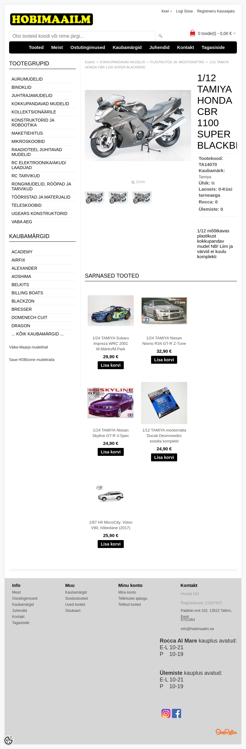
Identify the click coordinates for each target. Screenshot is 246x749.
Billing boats (27, 292)
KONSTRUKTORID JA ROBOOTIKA (33, 122)
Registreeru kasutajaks (216, 11)
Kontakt (185, 47)
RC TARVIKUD (26, 175)
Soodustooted (76, 598)
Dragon (21, 325)
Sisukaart (72, 611)
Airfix (18, 260)
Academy (22, 251)
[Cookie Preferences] (8, 740)
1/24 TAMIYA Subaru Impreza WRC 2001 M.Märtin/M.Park (111, 343)
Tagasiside (213, 47)
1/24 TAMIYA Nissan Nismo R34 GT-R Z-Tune (164, 341)
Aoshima (21, 276)
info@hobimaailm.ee (197, 629)
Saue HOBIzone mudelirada (31, 360)
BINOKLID (21, 87)
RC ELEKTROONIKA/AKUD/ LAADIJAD (39, 165)
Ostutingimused (87, 47)
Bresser (22, 309)
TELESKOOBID (27, 205)
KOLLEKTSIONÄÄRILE (34, 111)
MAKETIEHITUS (27, 133)
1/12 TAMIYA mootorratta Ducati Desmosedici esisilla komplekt (164, 435)
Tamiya (205, 177)
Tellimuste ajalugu (132, 598)
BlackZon (23, 301)
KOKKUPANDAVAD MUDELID (40, 103)
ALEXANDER (24, 268)
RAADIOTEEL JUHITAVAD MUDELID (37, 152)
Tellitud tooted (129, 604)
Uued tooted (75, 604)
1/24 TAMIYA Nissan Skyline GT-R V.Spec (111, 433)
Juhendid (159, 47)
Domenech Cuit (29, 317)
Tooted (36, 47)
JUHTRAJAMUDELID (32, 95)
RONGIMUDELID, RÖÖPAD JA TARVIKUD (41, 186)
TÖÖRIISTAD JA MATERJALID (41, 197)
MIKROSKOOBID (28, 141)
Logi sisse (184, 11)
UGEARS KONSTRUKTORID (39, 213)
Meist (57, 47)
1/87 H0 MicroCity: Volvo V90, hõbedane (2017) (110, 525)
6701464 (188, 620)
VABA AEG (22, 221)
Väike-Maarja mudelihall (28, 347)
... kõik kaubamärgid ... (38, 333)
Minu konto (127, 592)
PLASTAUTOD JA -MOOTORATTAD (177, 62)
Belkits (20, 284)
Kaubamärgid (127, 47)
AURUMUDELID (27, 79)
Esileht (90, 62)
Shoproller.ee (226, 732)
